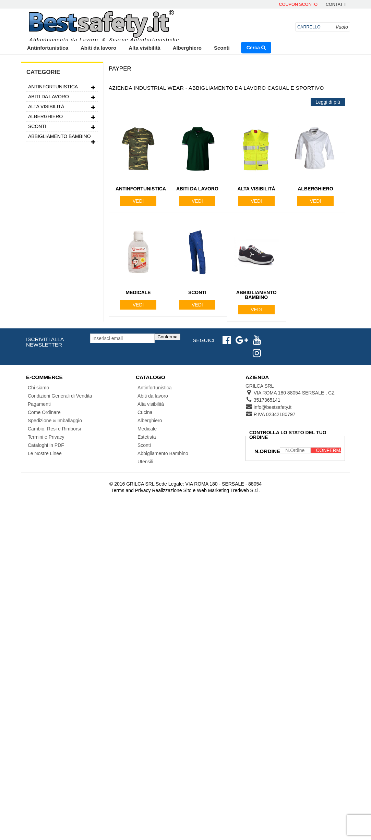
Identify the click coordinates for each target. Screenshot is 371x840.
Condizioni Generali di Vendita (60, 396)
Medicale (147, 428)
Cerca (256, 47)
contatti (336, 4)
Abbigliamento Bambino (62, 137)
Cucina (145, 412)
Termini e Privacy (46, 437)
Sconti (222, 48)
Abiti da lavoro (98, 48)
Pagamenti (39, 404)
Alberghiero (187, 48)
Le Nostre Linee (45, 453)
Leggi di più (327, 102)
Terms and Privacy (131, 490)
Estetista (146, 437)
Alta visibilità (144, 48)
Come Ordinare (44, 412)
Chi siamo (38, 387)
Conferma (167, 336)
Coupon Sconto (298, 4)
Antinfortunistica (47, 48)
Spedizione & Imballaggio (55, 420)
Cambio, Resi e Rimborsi (54, 428)
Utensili (145, 461)
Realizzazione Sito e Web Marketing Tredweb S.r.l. (206, 490)
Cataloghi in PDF (46, 445)
